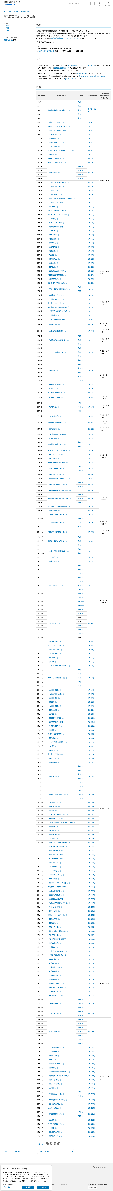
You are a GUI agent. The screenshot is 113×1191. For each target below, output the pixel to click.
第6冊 (80, 380)
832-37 (91, 275)
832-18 (91, 198)
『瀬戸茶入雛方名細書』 (57, 722)
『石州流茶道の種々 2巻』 (57, 484)
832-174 (91, 1080)
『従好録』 (52, 662)
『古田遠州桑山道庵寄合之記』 (59, 665)
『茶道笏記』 (53, 923)
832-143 (91, 919)
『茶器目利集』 (54, 698)
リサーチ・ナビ (6, 12)
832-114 (91, 802)
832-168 (91, 1055)
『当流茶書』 (53, 370)
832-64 (91, 450)
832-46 (91, 315)
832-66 (91, 458)
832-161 (91, 991)
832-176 (91, 1088)
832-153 (91, 959)
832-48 (91, 324)
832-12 (91, 162)
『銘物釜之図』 (54, 762)
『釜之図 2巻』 (54, 830)
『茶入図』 (52, 714)
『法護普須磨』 (54, 146)
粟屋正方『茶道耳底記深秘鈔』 (59, 126)
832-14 (91, 182)
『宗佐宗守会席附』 (55, 1132)
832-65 (91, 454)
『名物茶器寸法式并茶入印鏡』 (59, 903)
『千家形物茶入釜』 (55, 726)
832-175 (91, 1084)
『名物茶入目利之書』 (56, 694)
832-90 (91, 662)
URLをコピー (40, 1143)
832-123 (91, 838)
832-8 (91, 146)
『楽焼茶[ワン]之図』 (56, 718)
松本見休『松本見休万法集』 (58, 182)
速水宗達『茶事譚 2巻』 (57, 392)
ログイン (107, 3)
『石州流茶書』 (54, 458)
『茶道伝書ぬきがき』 (56, 142)
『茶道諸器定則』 (54, 975)
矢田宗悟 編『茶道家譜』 (57, 275)
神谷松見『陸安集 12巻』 (57, 352)
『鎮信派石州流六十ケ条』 (57, 514)
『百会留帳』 (53, 1068)
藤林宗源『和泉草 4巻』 (57, 444)
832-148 (91, 939)
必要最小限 (28, 1187)
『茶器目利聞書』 (54, 690)
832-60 (91, 429)
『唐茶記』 (52, 255)
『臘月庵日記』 (54, 1055)
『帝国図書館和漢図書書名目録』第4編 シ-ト (94, 76)
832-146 (91, 931)
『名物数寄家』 (54, 959)
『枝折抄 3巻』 (54, 407)
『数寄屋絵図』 (54, 963)
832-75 (91, 510)
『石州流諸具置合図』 (56, 474)
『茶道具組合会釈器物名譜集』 (59, 842)
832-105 (91, 738)
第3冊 (80, 110)
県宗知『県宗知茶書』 (56, 645)
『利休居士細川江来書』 (57, 227)
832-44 (91, 307)
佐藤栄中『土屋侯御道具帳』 (58, 887)
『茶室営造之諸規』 (55, 967)
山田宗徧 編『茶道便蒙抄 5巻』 (59, 110)
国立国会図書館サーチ (61, 68)
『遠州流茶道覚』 (54, 641)
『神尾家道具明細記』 (56, 875)
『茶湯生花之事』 (54, 927)
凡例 (7, 28)
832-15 (91, 186)
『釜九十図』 (53, 838)
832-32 (91, 255)
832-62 (91, 438)
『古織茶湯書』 (54, 561)
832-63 (91, 444)
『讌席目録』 (53, 1088)
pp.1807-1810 (70, 78)
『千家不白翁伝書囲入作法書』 (59, 311)
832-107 (91, 746)
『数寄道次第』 (54, 235)
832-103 (91, 730)
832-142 (91, 915)
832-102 (91, 726)
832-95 (91, 698)
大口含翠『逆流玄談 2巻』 (57, 532)
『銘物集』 (52, 810)
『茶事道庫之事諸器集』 (57, 331)
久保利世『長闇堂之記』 (57, 162)
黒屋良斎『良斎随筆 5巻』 (57, 678)
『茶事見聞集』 (54, 172)
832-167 (91, 1051)
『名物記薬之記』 (54, 802)
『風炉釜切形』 (54, 834)
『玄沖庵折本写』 (54, 416)
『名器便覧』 (53, 750)
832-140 (91, 907)
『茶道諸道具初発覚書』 (57, 899)
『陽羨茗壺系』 (54, 259)
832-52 (91, 370)
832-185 (91, 1132)
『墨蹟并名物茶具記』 (56, 895)
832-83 (91, 585)
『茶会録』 (52, 1120)
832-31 (91, 251)
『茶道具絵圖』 (54, 710)
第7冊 (80, 589)
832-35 (91, 267)
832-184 (91, 1128)
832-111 (91, 762)
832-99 (91, 714)
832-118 (91, 818)
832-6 (91, 138)
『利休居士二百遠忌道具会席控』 (60, 1076)
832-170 (91, 1063)
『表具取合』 (53, 243)
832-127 (91, 854)
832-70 (91, 478)
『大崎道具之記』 (54, 871)
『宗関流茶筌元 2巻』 (56, 295)
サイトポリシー (64, 1185)
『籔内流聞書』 (54, 429)
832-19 (91, 202)
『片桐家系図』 (54, 438)
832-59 (91, 422)
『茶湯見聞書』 (54, 510)
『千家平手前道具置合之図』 (58, 319)
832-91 (91, 665)
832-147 (91, 935)
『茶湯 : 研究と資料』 (46, 51)
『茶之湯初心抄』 (54, 134)
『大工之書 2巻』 (54, 1013)
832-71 (91, 484)
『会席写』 (52, 1059)
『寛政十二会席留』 (55, 1084)
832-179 (91, 1104)
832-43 (91, 303)
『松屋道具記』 (54, 879)
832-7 (91, 142)
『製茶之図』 (53, 251)
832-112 (91, 776)
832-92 (91, 678)
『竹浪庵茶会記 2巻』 (56, 1094)
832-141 (91, 911)
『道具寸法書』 (54, 911)
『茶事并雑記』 (54, 138)
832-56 (91, 397)
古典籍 (16, 12)
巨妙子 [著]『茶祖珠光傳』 (57, 283)
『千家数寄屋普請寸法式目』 (58, 955)
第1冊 (80, 102)
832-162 (91, 995)
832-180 (91, 1108)
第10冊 (81, 601)
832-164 (91, 1013)
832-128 (91, 858)
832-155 (91, 967)
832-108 (91, 750)
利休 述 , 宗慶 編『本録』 (57, 210)
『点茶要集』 (53, 206)
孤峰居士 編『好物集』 (56, 734)
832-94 (91, 694)
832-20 (91, 206)
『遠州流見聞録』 (54, 654)
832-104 (91, 734)
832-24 (91, 222)
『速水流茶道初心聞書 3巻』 (58, 340)
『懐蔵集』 (52, 154)
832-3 (91, 126)
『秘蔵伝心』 (53, 388)
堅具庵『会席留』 (54, 1108)
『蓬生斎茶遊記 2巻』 (56, 1114)
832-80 (91, 551)
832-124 (91, 842)
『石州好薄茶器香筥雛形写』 (58, 939)
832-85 (91, 641)
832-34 (91, 263)
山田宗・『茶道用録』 (56, 158)
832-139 (91, 903)
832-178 (91, 1100)
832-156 (91, 971)
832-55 (91, 392)
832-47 (91, 319)
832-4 (91, 130)
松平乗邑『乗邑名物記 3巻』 (58, 794)
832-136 (91, 891)
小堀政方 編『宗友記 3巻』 (57, 541)
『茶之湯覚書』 (54, 315)
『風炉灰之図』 (54, 324)
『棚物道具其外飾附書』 (57, 987)
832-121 (91, 830)
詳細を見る (7, 1187)
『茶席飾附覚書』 (54, 991)
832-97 (91, 706)
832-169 (91, 1059)
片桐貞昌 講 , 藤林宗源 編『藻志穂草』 (61, 198)
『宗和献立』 (53, 190)
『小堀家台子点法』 (55, 649)
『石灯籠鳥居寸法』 (55, 995)
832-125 (91, 846)
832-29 (91, 243)
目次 (6, 23)
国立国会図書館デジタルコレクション (64, 38)
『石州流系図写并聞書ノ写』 (58, 434)
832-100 (91, 718)
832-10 (91, 154)
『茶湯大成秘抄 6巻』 (56, 522)
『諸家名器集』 (54, 776)
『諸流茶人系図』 (54, 279)
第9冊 (80, 597)
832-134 (91, 883)
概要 (7, 25)
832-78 (91, 532)
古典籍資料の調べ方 (26, 12)
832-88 (91, 654)
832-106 (91, 742)
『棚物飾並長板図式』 (56, 983)
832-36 (91, 271)
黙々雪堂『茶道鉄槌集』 (57, 202)
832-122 (91, 834)
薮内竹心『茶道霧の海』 (57, 422)
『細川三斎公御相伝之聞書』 (58, 130)
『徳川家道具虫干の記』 (57, 854)
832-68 (91, 468)
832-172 (91, 1071)
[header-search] (81, 3)
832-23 (91, 219)
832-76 (91, 514)
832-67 (91, 462)
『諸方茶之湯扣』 (54, 1080)
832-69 (91, 474)
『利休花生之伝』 (54, 935)
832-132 (91, 875)
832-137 (91, 895)
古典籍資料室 (8, 40)
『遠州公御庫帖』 (54, 867)
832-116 (91, 810)
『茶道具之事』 (54, 919)
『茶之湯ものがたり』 (56, 299)
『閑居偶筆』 (53, 738)
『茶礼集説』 (53, 557)
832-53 (91, 384)
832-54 (91, 388)
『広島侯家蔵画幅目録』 (57, 858)
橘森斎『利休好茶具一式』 (57, 915)
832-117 (91, 814)
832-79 (91, 541)
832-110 (91, 758)
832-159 (91, 983)
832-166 (91, 1047)
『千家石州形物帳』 (55, 907)
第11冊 (81, 605)
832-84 (91, 623)
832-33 (91, 259)
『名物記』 (52, 746)
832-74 (91, 506)
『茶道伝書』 (53, 231)
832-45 (91, 311)
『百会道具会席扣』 (55, 1136)
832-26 (91, 231)
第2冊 (80, 106)
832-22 (91, 214)
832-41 (91, 295)
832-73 (91, 498)
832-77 (91, 522)
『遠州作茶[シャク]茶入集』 (58, 931)
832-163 (91, 1003)
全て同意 (43, 1187)
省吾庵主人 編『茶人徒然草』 (58, 214)
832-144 (91, 923)
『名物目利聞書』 (54, 706)
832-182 (91, 1120)
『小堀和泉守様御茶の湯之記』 (59, 1071)
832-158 (91, 979)
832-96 (91, 702)
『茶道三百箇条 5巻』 (56, 468)
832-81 (91, 557)
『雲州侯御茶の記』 (55, 1104)
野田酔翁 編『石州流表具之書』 (59, 490)
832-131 (91, 871)
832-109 (91, 754)
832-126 (91, 850)
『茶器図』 (52, 730)
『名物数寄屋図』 (54, 1003)
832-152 (91, 955)
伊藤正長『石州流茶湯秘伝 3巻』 (60, 498)
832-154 (91, 963)
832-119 (91, 822)
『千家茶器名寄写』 (55, 818)
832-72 (91, 490)
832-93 (91, 690)
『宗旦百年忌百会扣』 (56, 1063)
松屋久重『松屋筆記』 (56, 384)
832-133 (91, 879)
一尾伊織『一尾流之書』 (57, 397)
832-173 (91, 1076)
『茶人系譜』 (53, 267)
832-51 (91, 352)
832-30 (91, 247)
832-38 (91, 279)
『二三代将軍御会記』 (56, 1047)
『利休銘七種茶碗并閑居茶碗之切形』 (61, 822)
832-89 (91, 657)
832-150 (91, 947)
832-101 (91, 722)
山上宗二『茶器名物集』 (57, 754)
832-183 (91, 1124)
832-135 (91, 887)
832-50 (91, 340)
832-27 (91, 235)
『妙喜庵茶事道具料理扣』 (57, 1100)
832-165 (91, 1031)
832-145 (91, 927)
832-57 (91, 407)
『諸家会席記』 (54, 1031)
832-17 (91, 194)
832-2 (91, 122)
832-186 (91, 1136)
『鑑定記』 (52, 702)
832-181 (91, 1114)
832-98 (91, 710)
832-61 (91, 434)
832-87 (91, 649)
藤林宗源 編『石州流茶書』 (58, 462)
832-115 (91, 806)
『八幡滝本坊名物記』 (56, 891)
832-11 (91, 158)
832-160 (91, 987)
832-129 (91, 862)
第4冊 (80, 114)
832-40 (91, 289)
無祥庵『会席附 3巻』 (56, 1124)
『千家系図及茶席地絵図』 (57, 951)
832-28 (91, 239)
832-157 (91, 975)
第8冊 (80, 593)
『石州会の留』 (54, 1051)
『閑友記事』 (53, 657)
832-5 (91, 134)
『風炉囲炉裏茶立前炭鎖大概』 (59, 478)
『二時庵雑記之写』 (55, 194)
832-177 (91, 1094)
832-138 (91, 899)
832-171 (91, 1068)
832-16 (91, 190)
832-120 (91, 826)
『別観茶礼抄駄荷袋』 (56, 122)
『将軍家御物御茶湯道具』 (57, 846)
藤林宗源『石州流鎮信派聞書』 (59, 506)
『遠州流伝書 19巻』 (55, 585)
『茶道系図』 (53, 263)
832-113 (91, 794)
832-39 (91, 283)
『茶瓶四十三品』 (54, 943)
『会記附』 (52, 1128)
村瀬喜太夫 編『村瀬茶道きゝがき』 (61, 150)
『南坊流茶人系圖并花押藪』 (58, 271)
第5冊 (80, 118)
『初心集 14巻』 (54, 623)
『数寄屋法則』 (54, 971)
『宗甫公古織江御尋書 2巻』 (58, 551)
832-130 (91, 867)
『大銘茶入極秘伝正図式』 (57, 742)
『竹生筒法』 (53, 947)
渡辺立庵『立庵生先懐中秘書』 (59, 450)
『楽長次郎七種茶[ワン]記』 (58, 814)
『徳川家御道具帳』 (55, 850)
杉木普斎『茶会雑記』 (56, 186)
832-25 (91, 227)
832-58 (91, 416)
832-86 (91, 645)
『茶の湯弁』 (53, 219)
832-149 (91, 943)
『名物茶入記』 (54, 758)
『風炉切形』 (53, 826)
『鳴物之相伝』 (54, 239)
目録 (7, 30)
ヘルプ (100, 3)
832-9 (91, 150)
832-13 (91, 172)
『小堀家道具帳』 (54, 862)
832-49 (91, 331)
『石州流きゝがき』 (55, 454)
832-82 (91, 561)
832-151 (91, 951)
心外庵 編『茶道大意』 (56, 222)
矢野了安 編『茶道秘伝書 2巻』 (59, 289)
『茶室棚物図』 (54, 979)
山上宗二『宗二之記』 (56, 303)
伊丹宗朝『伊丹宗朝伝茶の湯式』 (60, 307)
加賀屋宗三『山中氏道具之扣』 (59, 883)
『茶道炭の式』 (54, 247)
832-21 (91, 210)
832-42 (91, 299)
